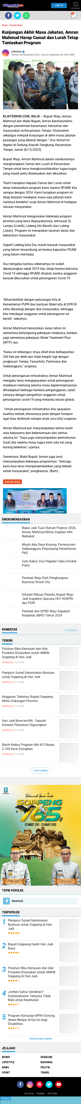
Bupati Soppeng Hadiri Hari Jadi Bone (30, 946)
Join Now (29, 1093)
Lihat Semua (41, 770)
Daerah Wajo (16, 25)
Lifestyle (8, 1062)
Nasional (17, 900)
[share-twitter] (17, 15)
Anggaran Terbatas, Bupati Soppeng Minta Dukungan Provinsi (27, 699)
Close (5, 1098)
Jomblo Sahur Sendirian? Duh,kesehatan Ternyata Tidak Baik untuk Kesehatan (29, 996)
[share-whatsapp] (26, 15)
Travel (45, 1072)
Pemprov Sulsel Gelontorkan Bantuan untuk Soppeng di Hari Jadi (28, 675)
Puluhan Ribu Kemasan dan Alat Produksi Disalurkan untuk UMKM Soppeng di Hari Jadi (25, 653)
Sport (6, 1072)
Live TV (58, 5)
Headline (46, 1057)
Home (5, 25)
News (5, 1067)
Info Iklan (52, 1093)
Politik (45, 1067)
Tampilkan (71, 630)
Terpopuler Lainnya (40, 1039)
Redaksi (41, 1093)
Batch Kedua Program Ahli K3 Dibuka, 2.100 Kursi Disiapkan (28, 747)
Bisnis (6, 1057)
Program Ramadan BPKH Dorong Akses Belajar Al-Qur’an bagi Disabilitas (31, 1020)
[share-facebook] (8, 15)
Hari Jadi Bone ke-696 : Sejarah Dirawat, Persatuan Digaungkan (24, 723)
